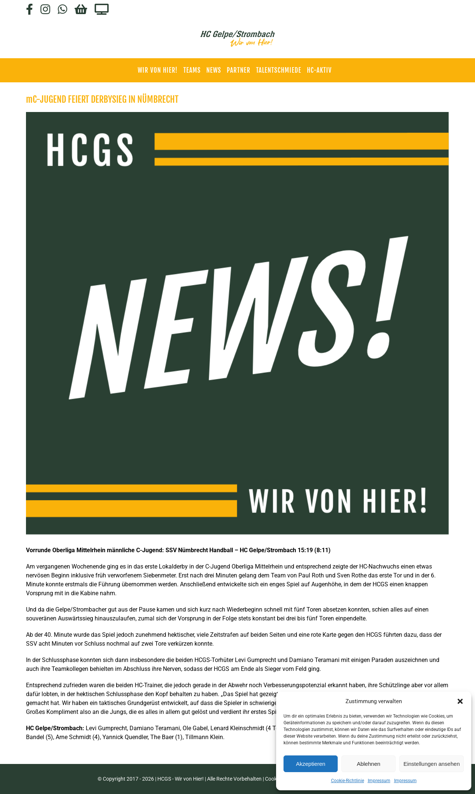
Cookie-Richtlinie (347, 780)
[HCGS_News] (237, 323)
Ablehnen (368, 764)
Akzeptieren (310, 764)
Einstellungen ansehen (431, 764)
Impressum (379, 780)
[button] (460, 701)
